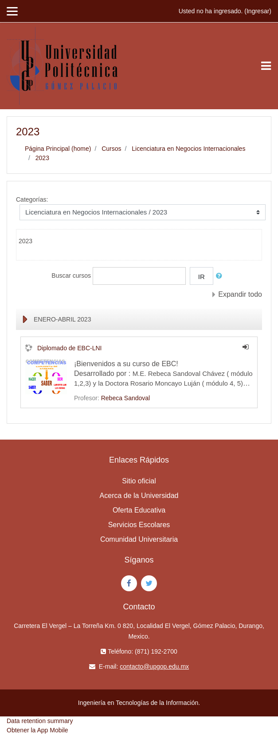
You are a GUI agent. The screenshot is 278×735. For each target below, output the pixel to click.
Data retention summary (40, 720)
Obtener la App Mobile (37, 730)
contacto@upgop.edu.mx (154, 666)
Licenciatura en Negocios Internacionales (188, 148)
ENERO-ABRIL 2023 (62, 319)
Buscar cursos (71, 275)
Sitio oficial (139, 481)
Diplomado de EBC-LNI (69, 348)
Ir (201, 276)
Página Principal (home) (58, 148)
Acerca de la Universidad (139, 495)
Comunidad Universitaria (139, 539)
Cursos (111, 148)
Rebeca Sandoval (125, 398)
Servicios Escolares (139, 524)
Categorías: (32, 199)
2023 (42, 157)
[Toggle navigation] (266, 66)
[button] (221, 276)
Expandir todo (240, 294)
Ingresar (258, 11)
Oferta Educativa (139, 510)
